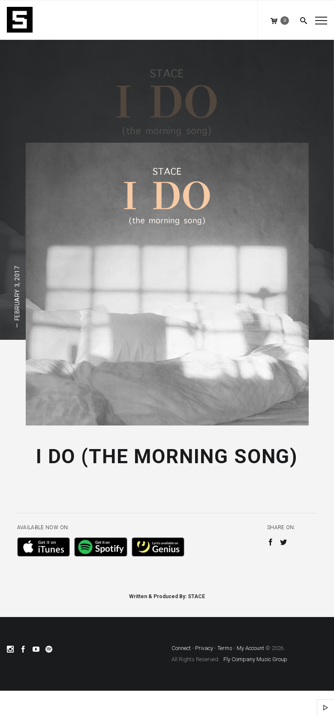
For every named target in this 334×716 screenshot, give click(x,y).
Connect (181, 648)
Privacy (204, 648)
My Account (250, 648)
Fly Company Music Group (255, 659)
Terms (224, 648)
